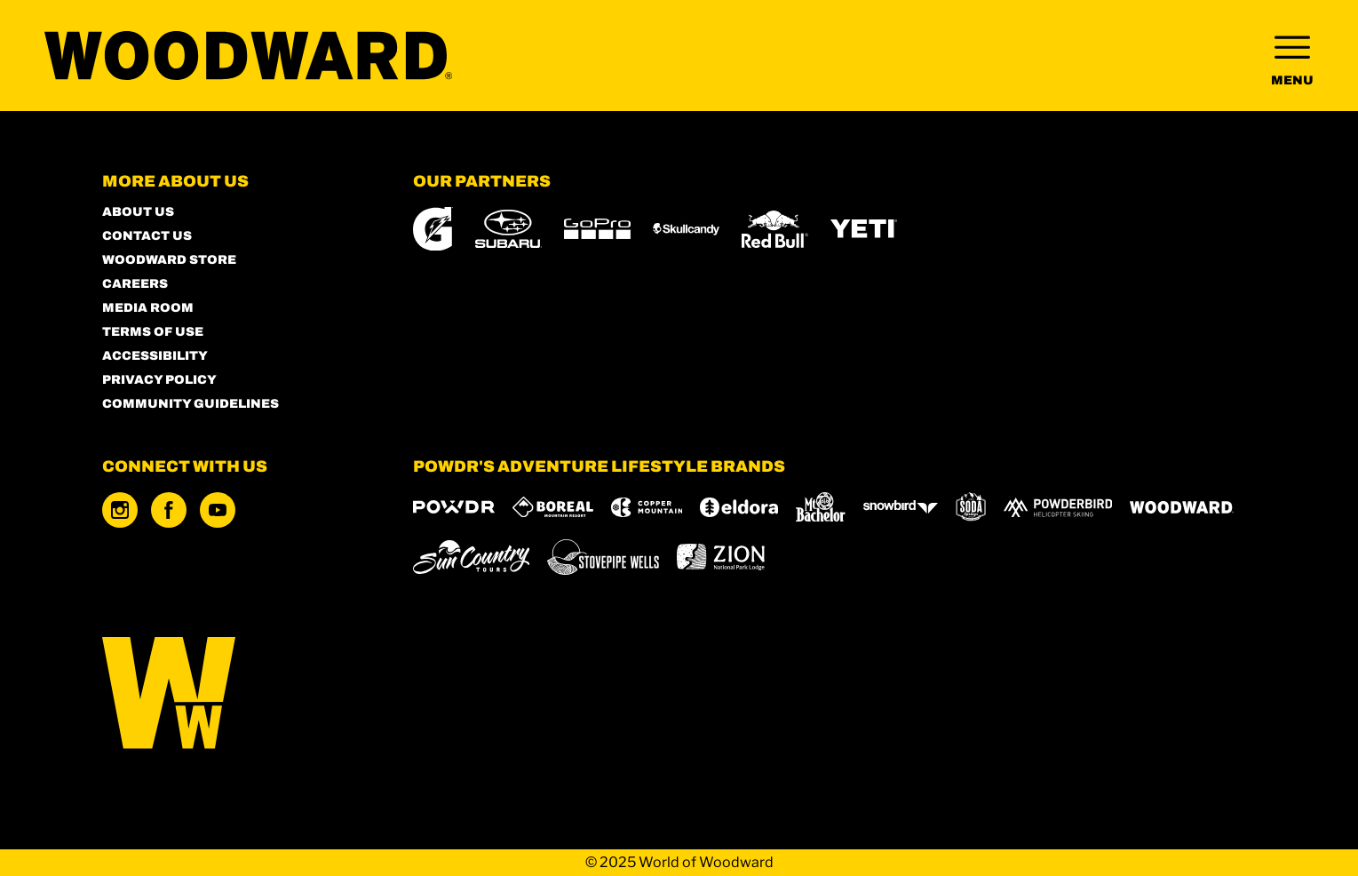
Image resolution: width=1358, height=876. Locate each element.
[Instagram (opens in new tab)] (120, 510)
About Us (138, 212)
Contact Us (147, 236)
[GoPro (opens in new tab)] (597, 229)
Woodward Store (169, 260)
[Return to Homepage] (248, 55)
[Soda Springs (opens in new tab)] (971, 507)
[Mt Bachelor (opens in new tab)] (820, 507)
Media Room (148, 308)
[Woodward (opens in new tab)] (1182, 507)
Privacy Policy (159, 379)
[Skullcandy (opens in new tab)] (686, 229)
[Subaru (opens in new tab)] (508, 229)
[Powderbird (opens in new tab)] (1058, 507)
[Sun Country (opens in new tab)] (471, 557)
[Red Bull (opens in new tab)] (775, 229)
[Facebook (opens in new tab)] (169, 510)
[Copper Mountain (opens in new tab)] (647, 507)
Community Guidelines (190, 403)
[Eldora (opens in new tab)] (739, 507)
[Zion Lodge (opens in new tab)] (721, 557)
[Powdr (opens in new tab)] (454, 507)
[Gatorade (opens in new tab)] (433, 229)
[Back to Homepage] (235, 694)
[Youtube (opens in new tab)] (217, 510)
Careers (135, 284)
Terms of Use (152, 331)
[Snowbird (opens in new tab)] (900, 507)
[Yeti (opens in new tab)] (863, 228)
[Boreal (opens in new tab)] (552, 507)
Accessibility (155, 355)
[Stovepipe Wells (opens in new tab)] (603, 557)
